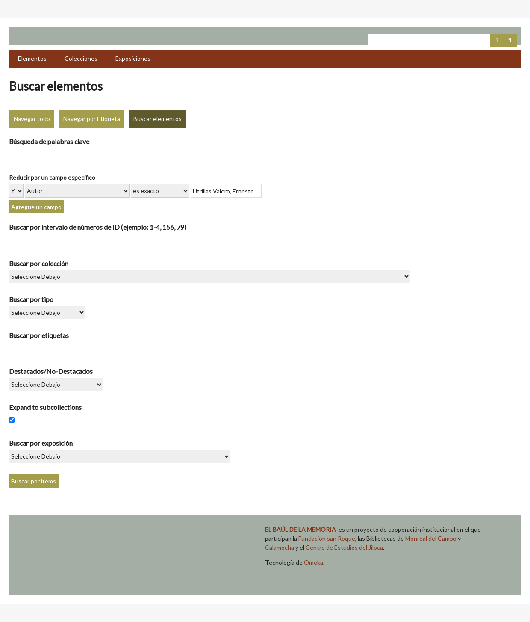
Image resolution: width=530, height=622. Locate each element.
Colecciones (81, 58)
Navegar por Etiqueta (91, 118)
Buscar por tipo (31, 299)
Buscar (510, 40)
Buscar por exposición (41, 443)
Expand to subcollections (45, 407)
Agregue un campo (36, 206)
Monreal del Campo (430, 538)
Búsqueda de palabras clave (49, 141)
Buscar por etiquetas (39, 335)
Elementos (32, 58)
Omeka (313, 562)
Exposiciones (132, 58)
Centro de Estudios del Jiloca (344, 547)
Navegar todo (32, 118)
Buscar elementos (157, 118)
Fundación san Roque (326, 538)
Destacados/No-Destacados (51, 371)
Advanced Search (497, 40)
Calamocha (279, 547)
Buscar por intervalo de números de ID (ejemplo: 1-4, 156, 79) (97, 227)
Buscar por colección (38, 263)
